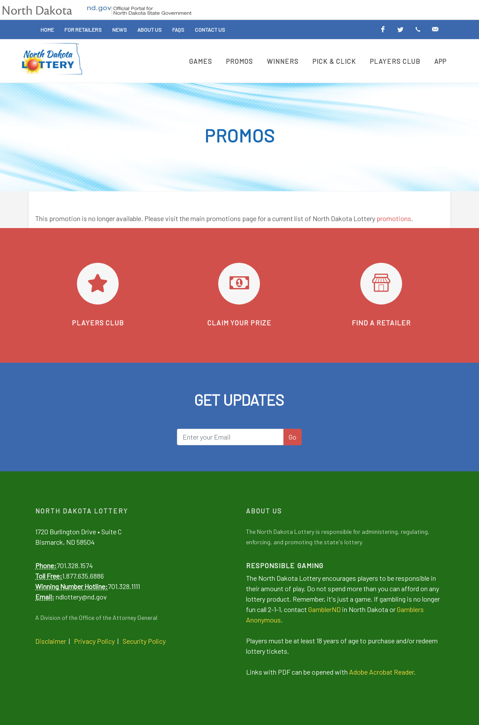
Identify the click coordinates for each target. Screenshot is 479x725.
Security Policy (144, 641)
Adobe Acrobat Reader (381, 672)
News (119, 29)
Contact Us (210, 29)
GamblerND (324, 609)
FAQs (178, 29)
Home (47, 29)
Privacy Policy (94, 641)
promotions (393, 218)
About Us (149, 29)
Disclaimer (50, 641)
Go (292, 437)
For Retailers (83, 29)
